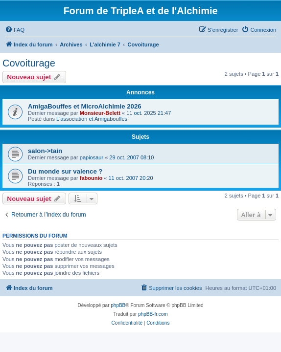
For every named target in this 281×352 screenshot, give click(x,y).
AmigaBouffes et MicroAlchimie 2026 (84, 106)
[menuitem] (14, 30)
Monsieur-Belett (100, 113)
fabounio (91, 178)
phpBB (118, 305)
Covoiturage (28, 63)
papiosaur (91, 157)
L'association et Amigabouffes (91, 119)
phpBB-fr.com (153, 314)
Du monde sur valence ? (65, 171)
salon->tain (45, 150)
